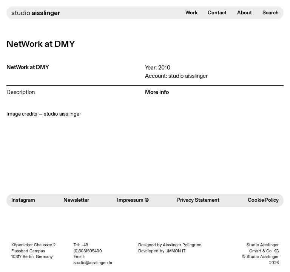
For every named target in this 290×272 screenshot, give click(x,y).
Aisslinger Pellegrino (182, 245)
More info (157, 92)
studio (35, 13)
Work (191, 12)
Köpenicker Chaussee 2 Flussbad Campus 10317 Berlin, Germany (33, 251)
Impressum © (133, 200)
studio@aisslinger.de (93, 262)
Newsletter (76, 200)
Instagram (23, 200)
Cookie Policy (263, 200)
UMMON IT (175, 251)
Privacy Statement (198, 200)
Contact (217, 12)
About (244, 12)
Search (270, 12)
